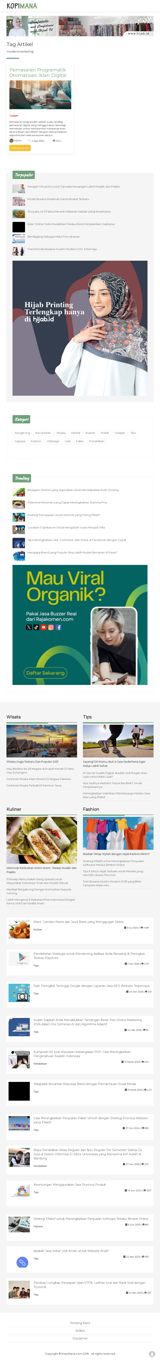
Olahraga (53, 441)
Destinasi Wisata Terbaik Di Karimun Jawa (33, 785)
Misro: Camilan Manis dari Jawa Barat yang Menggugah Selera (79, 922)
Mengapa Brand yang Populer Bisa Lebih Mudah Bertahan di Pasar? (73, 552)
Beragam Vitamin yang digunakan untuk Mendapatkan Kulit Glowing (73, 490)
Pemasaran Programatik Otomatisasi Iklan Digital (37, 72)
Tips (133, 432)
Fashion (36, 441)
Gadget (13, 115)
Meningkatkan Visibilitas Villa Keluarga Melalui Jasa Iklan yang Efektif (116, 795)
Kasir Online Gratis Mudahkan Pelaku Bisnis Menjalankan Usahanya (71, 224)
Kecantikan (43, 432)
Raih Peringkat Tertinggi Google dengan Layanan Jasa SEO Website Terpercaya (92, 986)
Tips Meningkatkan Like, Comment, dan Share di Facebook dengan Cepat (77, 540)
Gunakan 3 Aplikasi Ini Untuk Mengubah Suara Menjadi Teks (66, 527)
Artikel (80, 1331)
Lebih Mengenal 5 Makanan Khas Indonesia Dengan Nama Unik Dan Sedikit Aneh (40, 901)
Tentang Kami (80, 1323)
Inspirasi (20, 441)
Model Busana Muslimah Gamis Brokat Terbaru (58, 199)
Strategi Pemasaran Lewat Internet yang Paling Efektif (64, 515)
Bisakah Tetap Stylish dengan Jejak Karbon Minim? (116, 854)
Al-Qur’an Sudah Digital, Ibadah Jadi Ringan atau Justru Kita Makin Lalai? (115, 774)
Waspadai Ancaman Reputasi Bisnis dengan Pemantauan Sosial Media (85, 1084)
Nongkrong (22, 432)
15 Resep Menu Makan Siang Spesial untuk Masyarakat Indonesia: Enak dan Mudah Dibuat (37, 881)
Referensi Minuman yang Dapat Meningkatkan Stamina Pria (67, 502)
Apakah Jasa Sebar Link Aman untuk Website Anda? (71, 1251)
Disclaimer (80, 1338)
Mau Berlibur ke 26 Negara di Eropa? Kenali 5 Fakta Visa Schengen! (40, 770)
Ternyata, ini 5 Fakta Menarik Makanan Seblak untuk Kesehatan (69, 211)
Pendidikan (96, 441)
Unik (67, 441)
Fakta (80, 441)
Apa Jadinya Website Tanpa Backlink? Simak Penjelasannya (112, 785)
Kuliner (90, 432)
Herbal (75, 432)
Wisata (61, 432)
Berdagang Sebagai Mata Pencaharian (54, 236)
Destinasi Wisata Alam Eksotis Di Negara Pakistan (38, 779)
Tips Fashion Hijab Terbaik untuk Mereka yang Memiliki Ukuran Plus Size (113, 873)
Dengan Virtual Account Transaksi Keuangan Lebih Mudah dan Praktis (74, 186)
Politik (105, 432)
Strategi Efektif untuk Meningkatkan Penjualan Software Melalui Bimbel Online (113, 863)
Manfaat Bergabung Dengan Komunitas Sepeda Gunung (38, 891)
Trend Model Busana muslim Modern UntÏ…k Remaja (62, 249)
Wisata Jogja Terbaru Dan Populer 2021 (32, 761)
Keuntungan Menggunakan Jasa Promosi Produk (70, 1185)
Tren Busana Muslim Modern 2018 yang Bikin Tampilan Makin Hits (112, 883)
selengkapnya (20, 147)
